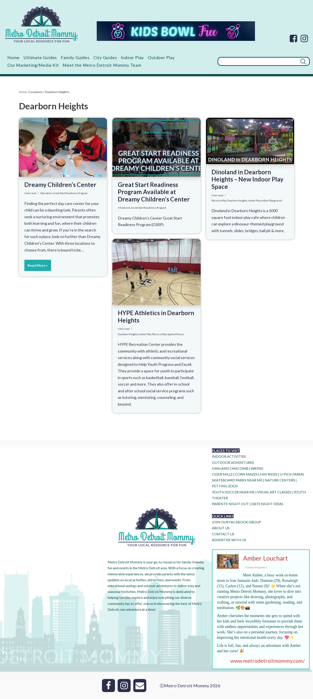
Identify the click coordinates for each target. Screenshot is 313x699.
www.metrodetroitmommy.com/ (267, 660)
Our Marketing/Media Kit (33, 65)
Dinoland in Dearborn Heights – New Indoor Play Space (247, 179)
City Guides (105, 57)
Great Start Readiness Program (70, 193)
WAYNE (257, 468)
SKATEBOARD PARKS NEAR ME (237, 480)
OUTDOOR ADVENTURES (233, 462)
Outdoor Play (161, 57)
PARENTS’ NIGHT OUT (230, 504)
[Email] (139, 685)
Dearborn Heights (237, 200)
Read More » (36, 267)
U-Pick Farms (292, 474)
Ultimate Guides (40, 57)
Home (13, 57)
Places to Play (218, 200)
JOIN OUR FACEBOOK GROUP (236, 522)
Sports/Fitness (176, 334)
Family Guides (75, 57)
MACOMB (239, 468)
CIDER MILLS (222, 474)
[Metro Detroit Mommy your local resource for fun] (41, 24)
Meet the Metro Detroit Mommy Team (102, 65)
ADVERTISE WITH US (229, 540)
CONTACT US (223, 534)
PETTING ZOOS (225, 486)
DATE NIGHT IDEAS (267, 504)
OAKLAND (220, 468)
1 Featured (124, 207)
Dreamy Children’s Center (60, 184)
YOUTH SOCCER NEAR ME (233, 492)
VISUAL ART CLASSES (274, 492)
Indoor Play (132, 57)
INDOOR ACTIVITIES (229, 456)
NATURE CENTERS (280, 480)
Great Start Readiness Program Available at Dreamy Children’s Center (154, 192)
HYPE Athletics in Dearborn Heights (156, 316)
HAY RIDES (268, 474)
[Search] (258, 61)
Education (46, 193)
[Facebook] (293, 38)
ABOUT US (221, 528)
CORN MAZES (246, 474)
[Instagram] (304, 38)
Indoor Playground (271, 200)
